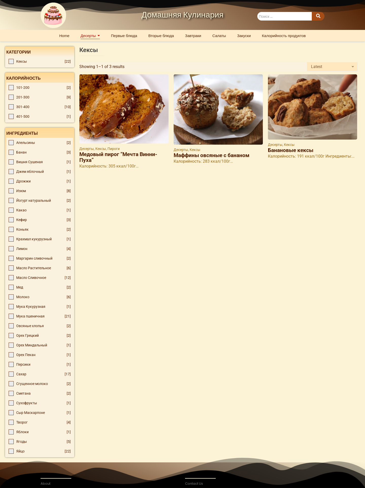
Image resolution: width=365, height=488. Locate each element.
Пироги (113, 149)
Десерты (87, 149)
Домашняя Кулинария (182, 15)
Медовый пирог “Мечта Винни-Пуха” (118, 157)
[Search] (284, 16)
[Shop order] (332, 66)
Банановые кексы (290, 150)
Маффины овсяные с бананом (211, 155)
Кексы (101, 149)
